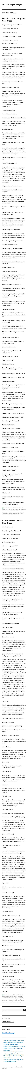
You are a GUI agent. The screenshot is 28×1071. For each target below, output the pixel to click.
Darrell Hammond (18, 997)
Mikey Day (7, 513)
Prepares (4, 514)
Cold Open (23, 509)
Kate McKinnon (9, 512)
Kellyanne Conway (17, 512)
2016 (19, 507)
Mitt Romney (13, 513)
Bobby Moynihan (16, 509)
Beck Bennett (9, 509)
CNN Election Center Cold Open (12, 521)
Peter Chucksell (19, 513)
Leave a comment (16, 514)
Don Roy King (7, 507)
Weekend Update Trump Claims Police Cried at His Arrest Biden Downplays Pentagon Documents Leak (14, 1042)
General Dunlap (17, 510)
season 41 (22, 1000)
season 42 (8, 514)
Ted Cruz (10, 1001)
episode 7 (11, 510)
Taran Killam (5, 1001)
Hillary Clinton (17, 999)
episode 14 (11, 999)
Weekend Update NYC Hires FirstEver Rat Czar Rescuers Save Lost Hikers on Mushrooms (14, 1048)
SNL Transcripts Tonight (12, 5)
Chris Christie (17, 996)
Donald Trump (5, 510)
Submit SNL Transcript (8, 1033)
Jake (22, 999)
